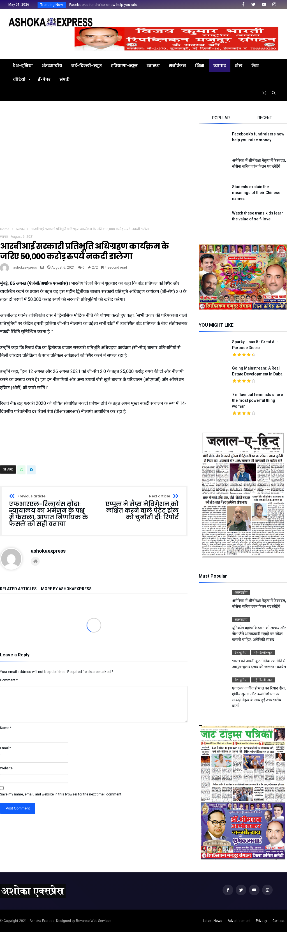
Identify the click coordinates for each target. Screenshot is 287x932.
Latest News (212, 921)
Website (6, 768)
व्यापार (20, 229)
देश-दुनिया (241, 653)
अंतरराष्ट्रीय (241, 592)
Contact (278, 921)
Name (5, 728)
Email (5, 748)
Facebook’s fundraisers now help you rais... (103, 5)
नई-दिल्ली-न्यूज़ (263, 653)
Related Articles (18, 589)
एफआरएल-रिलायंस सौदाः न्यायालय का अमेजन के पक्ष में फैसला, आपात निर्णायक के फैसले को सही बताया (49, 511)
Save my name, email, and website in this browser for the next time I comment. (61, 794)
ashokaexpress (25, 267)
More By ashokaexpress (66, 589)
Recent (265, 118)
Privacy (261, 921)
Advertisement (239, 921)
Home (5, 229)
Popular (221, 118)
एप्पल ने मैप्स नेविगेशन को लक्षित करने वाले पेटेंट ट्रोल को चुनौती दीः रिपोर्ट (138, 508)
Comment (9, 680)
